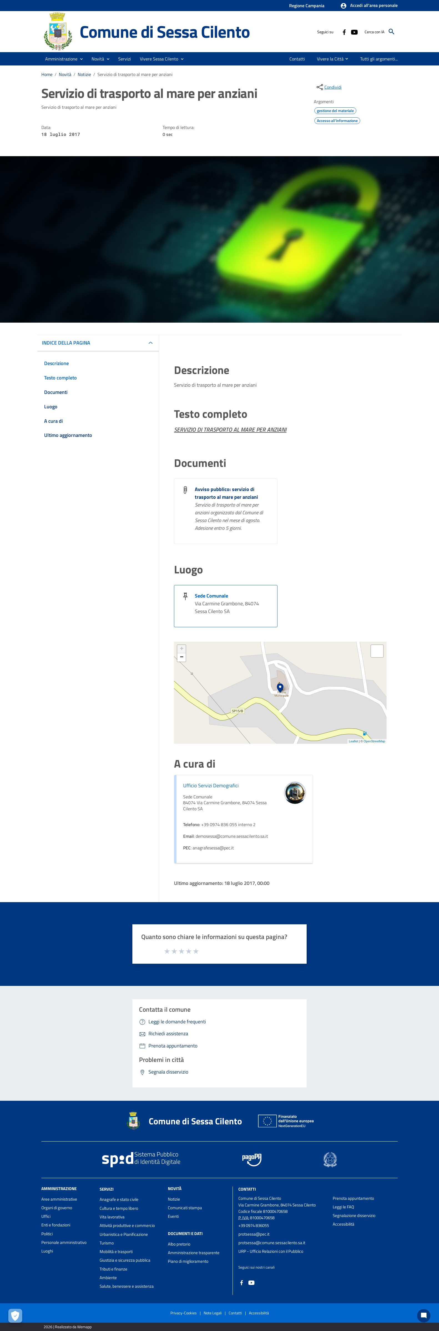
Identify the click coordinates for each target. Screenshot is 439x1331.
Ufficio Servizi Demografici (211, 785)
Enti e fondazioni (55, 1225)
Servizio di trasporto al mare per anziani (135, 74)
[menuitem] (296, 59)
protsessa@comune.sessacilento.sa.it (271, 1242)
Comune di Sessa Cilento (164, 31)
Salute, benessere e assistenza (127, 1286)
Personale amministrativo (64, 1242)
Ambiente (108, 1277)
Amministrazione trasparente (194, 1252)
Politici (47, 1234)
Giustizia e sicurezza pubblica (125, 1260)
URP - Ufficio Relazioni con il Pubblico (270, 1251)
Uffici (46, 1216)
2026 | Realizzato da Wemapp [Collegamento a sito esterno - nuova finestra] (68, 1327)
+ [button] (181, 649)
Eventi (173, 1216)
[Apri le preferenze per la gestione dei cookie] (15, 1316)
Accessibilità (343, 1224)
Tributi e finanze (113, 1269)
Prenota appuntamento (353, 1198)
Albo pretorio (179, 1244)
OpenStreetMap (374, 741)
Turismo (107, 1243)
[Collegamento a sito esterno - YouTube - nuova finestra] (354, 31)
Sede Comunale (211, 595)
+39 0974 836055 (253, 1225)
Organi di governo (56, 1208)
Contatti (247, 1189)
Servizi (106, 1189)
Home (46, 74)
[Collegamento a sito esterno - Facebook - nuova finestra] (344, 31)
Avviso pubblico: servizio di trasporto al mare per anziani (226, 493)
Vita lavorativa (112, 1217)
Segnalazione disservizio (354, 1215)
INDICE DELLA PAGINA (66, 342)
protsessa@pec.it (253, 1234)
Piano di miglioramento (188, 1261)
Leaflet (353, 741)
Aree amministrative (59, 1199)
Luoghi (47, 1251)
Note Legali (213, 1313)
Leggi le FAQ (343, 1207)
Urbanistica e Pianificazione (124, 1234)
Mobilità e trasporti (116, 1251)
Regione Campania (306, 5)
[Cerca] (391, 32)
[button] (369, 5)
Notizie (84, 74)
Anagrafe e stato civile (119, 1199)
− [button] (181, 657)
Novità (65, 74)
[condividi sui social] (328, 87)
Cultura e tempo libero (119, 1208)
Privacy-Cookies (183, 1313)
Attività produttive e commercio (127, 1225)
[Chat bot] (424, 1316)
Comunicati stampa (185, 1208)
